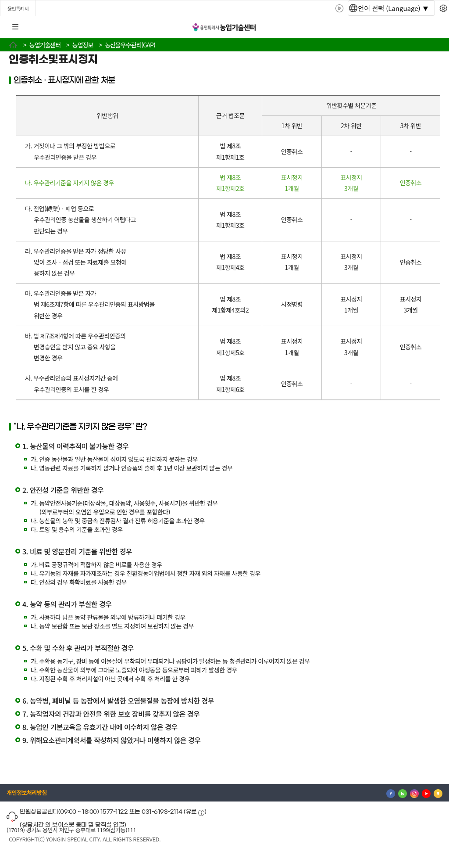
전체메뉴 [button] (15, 27)
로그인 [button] (434, 27)
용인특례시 (18, 8)
